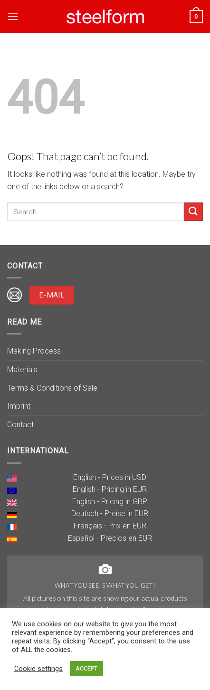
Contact (20, 424)
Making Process (34, 350)
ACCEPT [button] (86, 668)
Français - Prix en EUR (110, 525)
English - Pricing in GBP (109, 501)
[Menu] (13, 16)
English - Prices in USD (109, 477)
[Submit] (193, 211)
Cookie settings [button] (38, 668)
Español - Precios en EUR (110, 538)
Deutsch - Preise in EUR (109, 513)
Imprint (18, 406)
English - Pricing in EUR (110, 489)
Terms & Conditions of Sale (52, 388)
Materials (22, 369)
